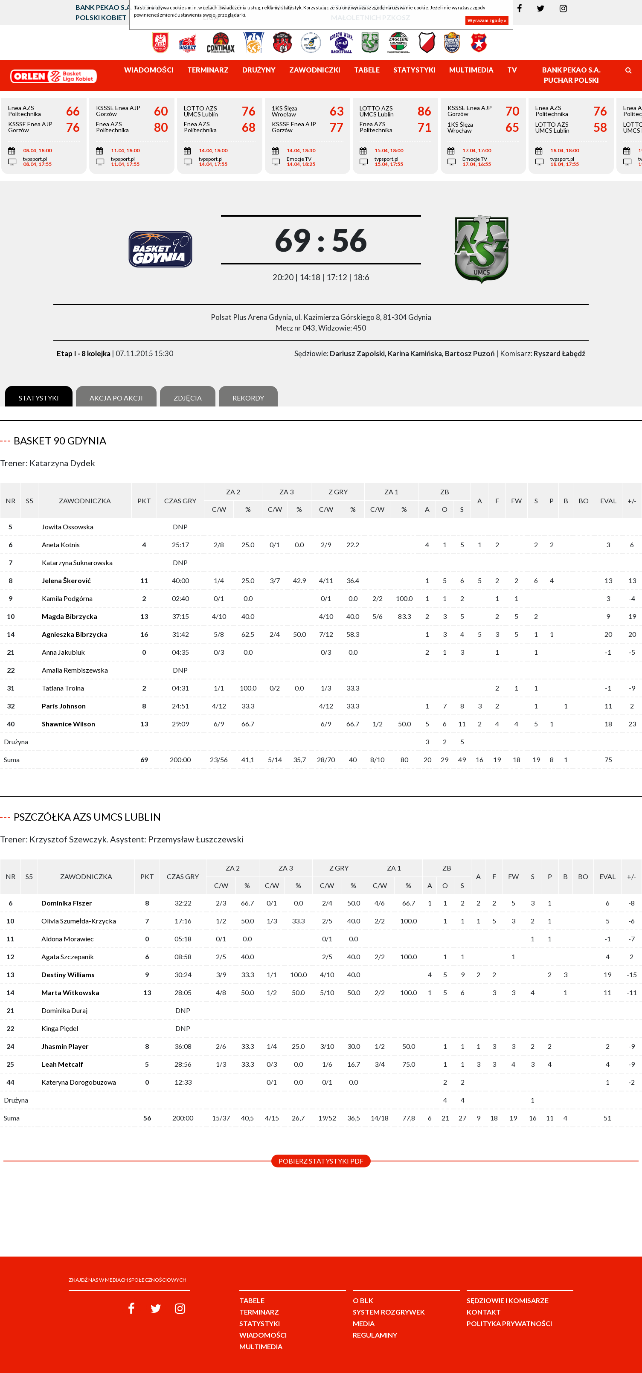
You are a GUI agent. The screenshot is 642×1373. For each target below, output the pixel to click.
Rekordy (248, 398)
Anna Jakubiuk (63, 652)
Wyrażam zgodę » (487, 20)
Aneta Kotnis (61, 544)
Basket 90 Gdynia (60, 440)
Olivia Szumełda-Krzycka (78, 921)
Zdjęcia (188, 398)
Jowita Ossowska (67, 526)
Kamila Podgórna (67, 598)
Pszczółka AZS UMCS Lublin (87, 816)
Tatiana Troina (63, 688)
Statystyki (39, 398)
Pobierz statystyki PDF (321, 1161)
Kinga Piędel (59, 1028)
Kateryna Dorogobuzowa (78, 1082)
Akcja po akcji (116, 398)
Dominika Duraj (64, 1010)
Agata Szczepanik (67, 956)
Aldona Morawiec (67, 939)
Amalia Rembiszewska (75, 670)
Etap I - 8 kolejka (83, 353)
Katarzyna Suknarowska (77, 562)
